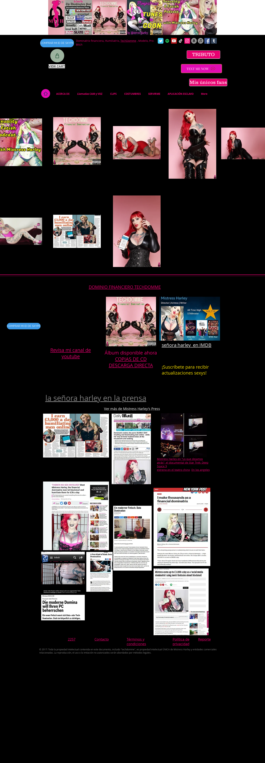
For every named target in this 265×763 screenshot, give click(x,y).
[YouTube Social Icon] (174, 41)
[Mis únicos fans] (208, 82)
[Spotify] (167, 41)
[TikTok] (180, 41)
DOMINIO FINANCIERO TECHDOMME (125, 287)
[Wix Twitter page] (160, 41)
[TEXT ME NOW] (201, 68)
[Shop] (57, 55)
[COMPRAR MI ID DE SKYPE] (57, 43)
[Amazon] (194, 41)
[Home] (45, 93)
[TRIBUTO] (203, 54)
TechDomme (128, 41)
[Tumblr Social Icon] (214, 41)
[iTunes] (200, 41)
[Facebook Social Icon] (207, 41)
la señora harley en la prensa (95, 398)
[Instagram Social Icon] (187, 41)
